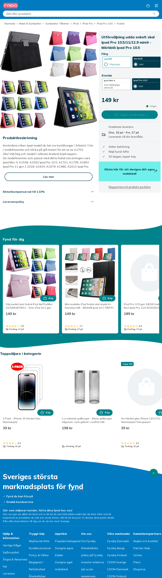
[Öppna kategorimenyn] (156, 5)
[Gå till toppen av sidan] (153, 473)
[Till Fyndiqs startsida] (10, 5)
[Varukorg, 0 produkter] (148, 5)
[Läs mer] (49, 177)
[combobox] (81, 14)
